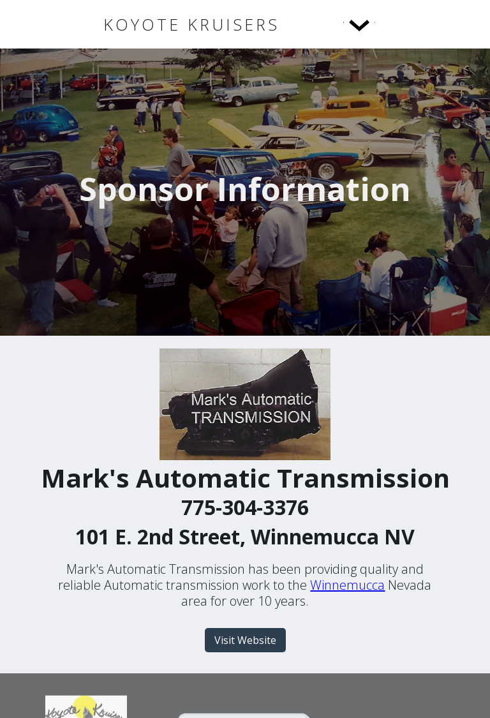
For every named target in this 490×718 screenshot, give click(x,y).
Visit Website (245, 640)
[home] (191, 24)
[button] (333, 24)
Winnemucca (347, 585)
